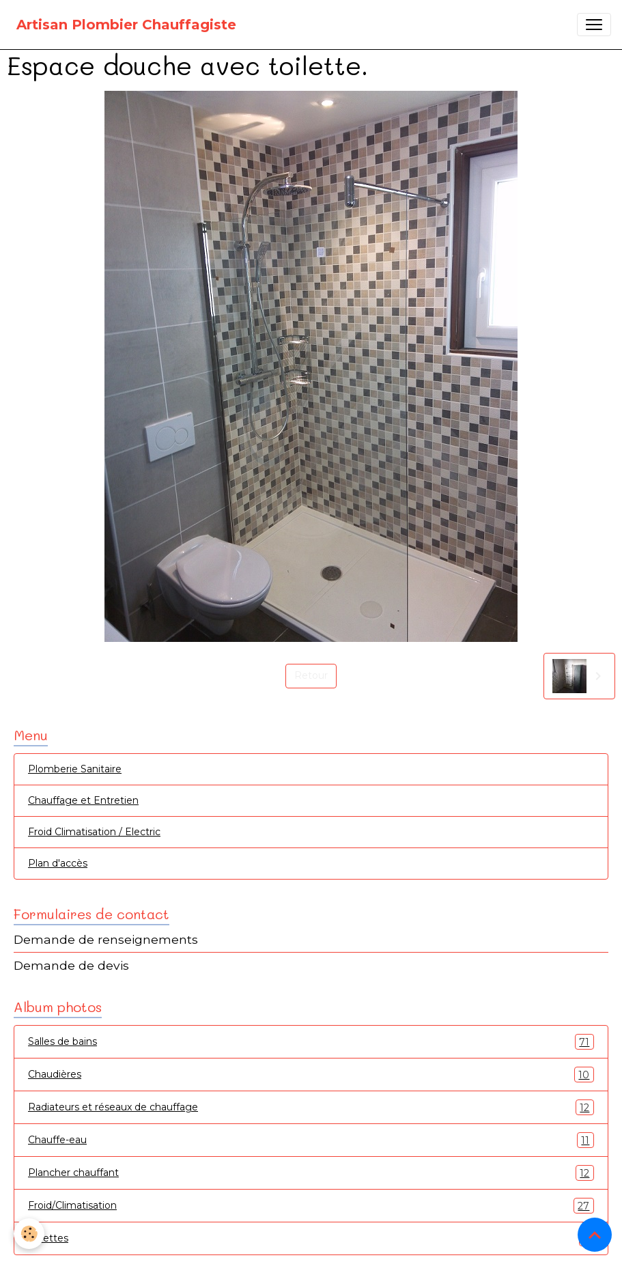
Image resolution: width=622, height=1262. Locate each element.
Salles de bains (311, 1042)
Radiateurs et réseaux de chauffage (311, 1107)
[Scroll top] (595, 1235)
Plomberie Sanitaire (75, 769)
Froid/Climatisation (311, 1206)
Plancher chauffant (311, 1173)
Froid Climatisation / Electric (94, 832)
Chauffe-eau (311, 1140)
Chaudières (311, 1074)
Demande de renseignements (106, 939)
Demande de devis (71, 965)
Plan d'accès (57, 863)
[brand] (126, 24)
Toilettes (311, 1238)
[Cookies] (29, 1233)
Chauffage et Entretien (83, 800)
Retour (311, 675)
